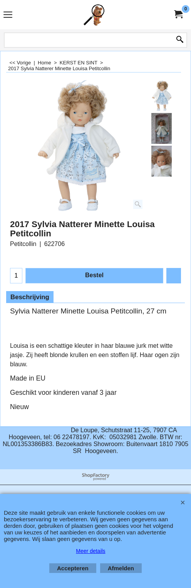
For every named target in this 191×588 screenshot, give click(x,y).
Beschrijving (29, 297)
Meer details (90, 551)
